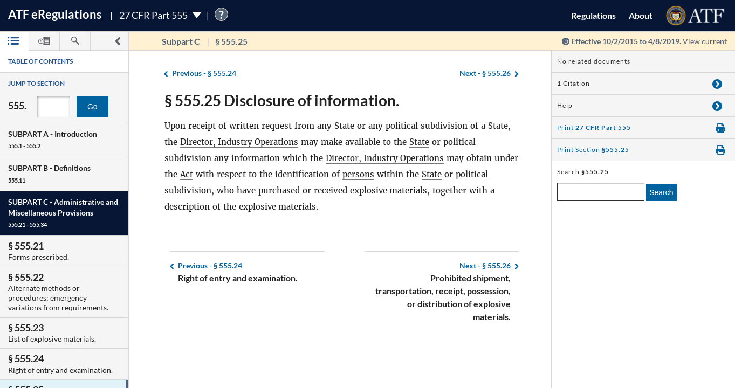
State (344, 126)
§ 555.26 (485, 73)
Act (213, 174)
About (640, 15)
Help (565, 105)
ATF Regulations (55, 14)
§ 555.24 (204, 73)
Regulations (593, 15)
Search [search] (661, 192)
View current (705, 41)
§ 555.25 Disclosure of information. (281, 100)
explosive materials (389, 190)
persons (385, 174)
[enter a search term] (600, 192)
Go (92, 106)
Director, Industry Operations (240, 142)
